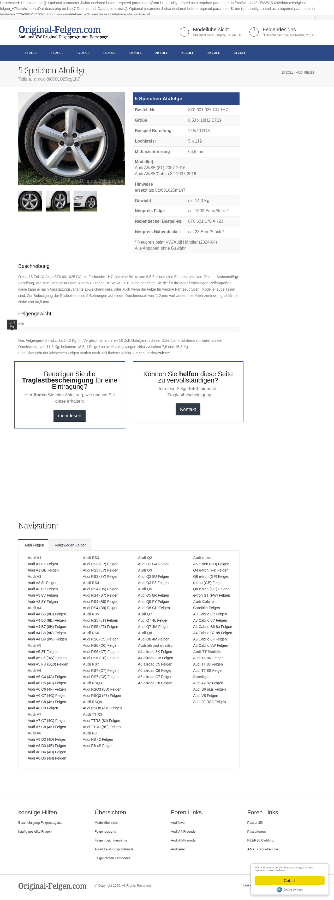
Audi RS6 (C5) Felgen (100, 639)
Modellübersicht (211, 29)
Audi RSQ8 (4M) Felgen (102, 708)
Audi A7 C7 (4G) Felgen (47, 721)
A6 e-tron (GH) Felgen (211, 564)
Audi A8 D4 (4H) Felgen (47, 752)
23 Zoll (240, 53)
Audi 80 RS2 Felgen (209, 702)
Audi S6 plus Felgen (209, 689)
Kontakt (188, 409)
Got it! (290, 880)
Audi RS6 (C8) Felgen (100, 658)
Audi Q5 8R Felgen (153, 595)
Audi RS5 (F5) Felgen (100, 627)
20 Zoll (161, 53)
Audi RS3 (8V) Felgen (100, 570)
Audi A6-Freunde (183, 840)
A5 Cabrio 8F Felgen (210, 639)
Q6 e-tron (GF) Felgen (211, 576)
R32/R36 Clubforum (261, 840)
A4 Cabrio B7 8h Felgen (212, 633)
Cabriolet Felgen (206, 608)
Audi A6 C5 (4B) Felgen (47, 683)
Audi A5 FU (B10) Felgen (48, 664)
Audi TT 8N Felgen (208, 658)
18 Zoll (109, 53)
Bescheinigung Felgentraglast (40, 823)
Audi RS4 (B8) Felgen (100, 601)
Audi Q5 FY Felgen (153, 601)
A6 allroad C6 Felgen (155, 670)
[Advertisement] (60, 230)
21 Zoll (187, 53)
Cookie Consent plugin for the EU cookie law (290, 889)
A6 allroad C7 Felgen (155, 677)
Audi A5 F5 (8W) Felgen (47, 658)
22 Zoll (213, 53)
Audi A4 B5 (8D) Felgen (47, 614)
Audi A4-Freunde (183, 831)
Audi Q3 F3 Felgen (153, 583)
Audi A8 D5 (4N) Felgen (47, 758)
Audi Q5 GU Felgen (154, 608)
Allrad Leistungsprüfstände (114, 849)
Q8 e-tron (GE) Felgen (211, 589)
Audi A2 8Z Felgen (208, 683)
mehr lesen (69, 415)
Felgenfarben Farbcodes (112, 858)
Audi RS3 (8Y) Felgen (100, 576)
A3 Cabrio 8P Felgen (210, 614)
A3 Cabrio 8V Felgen (210, 620)
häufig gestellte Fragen (35, 831)
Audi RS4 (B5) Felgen (100, 589)
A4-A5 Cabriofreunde (262, 849)
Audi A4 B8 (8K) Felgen (47, 633)
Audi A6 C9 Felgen (43, 708)
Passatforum (256, 831)
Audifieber (178, 849)
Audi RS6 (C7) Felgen (100, 652)
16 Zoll (57, 53)
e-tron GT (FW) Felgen (211, 595)
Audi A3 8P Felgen (43, 589)
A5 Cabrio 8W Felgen (210, 645)
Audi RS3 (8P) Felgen (100, 564)
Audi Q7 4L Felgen (153, 620)
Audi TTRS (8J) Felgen (101, 721)
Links (247, 885)
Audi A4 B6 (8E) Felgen (47, 620)
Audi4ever (178, 823)
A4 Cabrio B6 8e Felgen (212, 627)
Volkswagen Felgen (70, 545)
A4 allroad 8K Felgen (155, 652)
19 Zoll (135, 53)
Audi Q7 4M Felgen (154, 627)
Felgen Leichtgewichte (151, 353)
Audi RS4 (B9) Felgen (100, 608)
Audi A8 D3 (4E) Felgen (47, 746)
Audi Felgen (33, 545)
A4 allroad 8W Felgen (155, 658)
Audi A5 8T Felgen (43, 652)
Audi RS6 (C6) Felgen (100, 645)
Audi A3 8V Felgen (43, 595)
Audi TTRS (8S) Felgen (102, 727)
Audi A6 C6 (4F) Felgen (47, 689)
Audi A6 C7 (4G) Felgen (47, 695)
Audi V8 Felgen (205, 695)
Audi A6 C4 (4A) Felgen (47, 677)
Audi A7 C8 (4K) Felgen (47, 727)
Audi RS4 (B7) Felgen (100, 595)
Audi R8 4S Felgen (98, 746)
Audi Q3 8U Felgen (153, 576)
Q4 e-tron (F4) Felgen (210, 570)
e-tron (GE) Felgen (208, 583)
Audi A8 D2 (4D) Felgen (47, 739)
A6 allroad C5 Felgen (155, 664)
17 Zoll (83, 53)
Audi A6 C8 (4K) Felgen (47, 702)
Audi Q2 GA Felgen (154, 564)
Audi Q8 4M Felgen (154, 639)
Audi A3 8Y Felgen (43, 601)
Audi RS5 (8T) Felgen (100, 620)
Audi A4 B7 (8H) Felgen (47, 627)
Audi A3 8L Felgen (42, 583)
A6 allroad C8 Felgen (155, 683)
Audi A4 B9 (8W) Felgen (47, 639)
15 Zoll (31, 53)
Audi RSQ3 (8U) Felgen (102, 689)
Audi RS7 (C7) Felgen (100, 670)
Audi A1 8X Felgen (43, 564)
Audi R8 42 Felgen (98, 739)
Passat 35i (255, 823)
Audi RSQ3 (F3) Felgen (102, 695)
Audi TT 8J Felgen (208, 664)
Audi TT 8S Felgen (208, 670)
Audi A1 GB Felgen (43, 570)
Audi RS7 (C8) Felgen (100, 677)
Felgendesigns (279, 29)
